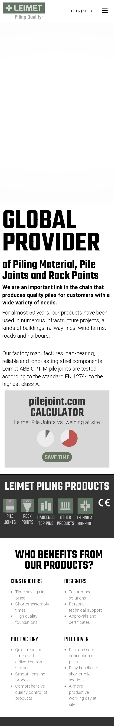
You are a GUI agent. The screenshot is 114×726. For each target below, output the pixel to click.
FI (72, 11)
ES (91, 11)
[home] (23, 11)
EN (78, 11)
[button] (105, 11)
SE (85, 11)
